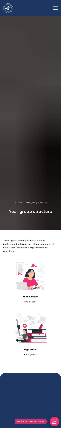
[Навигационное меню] (55, 8)
